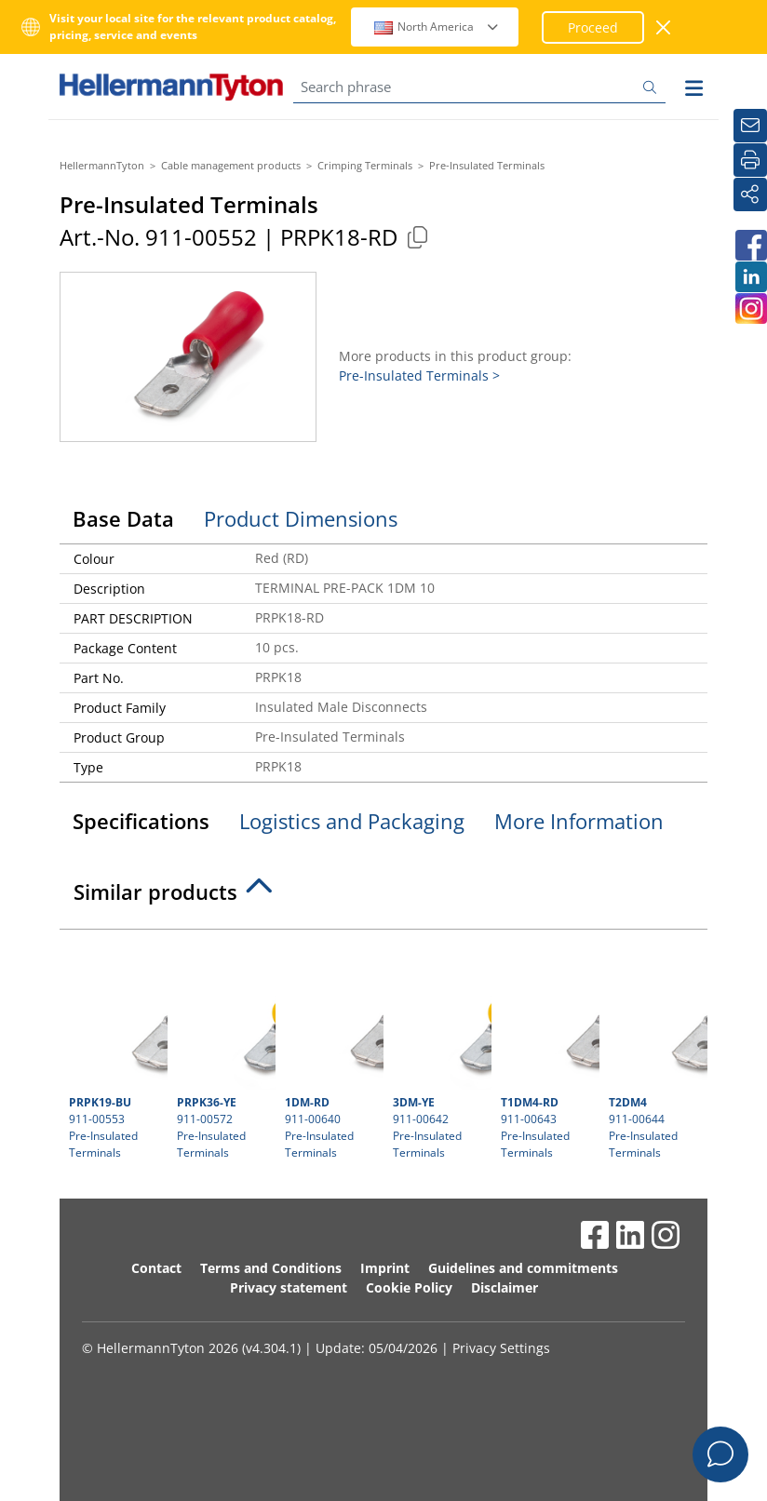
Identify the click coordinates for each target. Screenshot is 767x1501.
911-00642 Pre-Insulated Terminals (440, 1049)
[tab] (383, 897)
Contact (156, 1268)
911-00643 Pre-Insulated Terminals (548, 1049)
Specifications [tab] (141, 821)
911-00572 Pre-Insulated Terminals (224, 1049)
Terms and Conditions (271, 1268)
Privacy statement (288, 1287)
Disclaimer (504, 1287)
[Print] (750, 160)
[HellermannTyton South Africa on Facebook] (750, 245)
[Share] (750, 194)
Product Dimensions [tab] (300, 518)
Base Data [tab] (123, 518)
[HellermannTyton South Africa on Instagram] (750, 308)
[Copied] (417, 237)
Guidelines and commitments (523, 1268)
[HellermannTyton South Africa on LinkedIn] (750, 276)
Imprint (385, 1268)
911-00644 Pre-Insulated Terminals (656, 1049)
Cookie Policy (409, 1287)
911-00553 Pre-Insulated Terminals (116, 1049)
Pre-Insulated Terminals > (419, 375)
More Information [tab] (579, 821)
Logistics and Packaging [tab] (351, 821)
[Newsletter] (750, 125)
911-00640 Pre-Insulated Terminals (332, 1049)
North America (437, 26)
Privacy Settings (501, 1348)
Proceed (593, 27)
